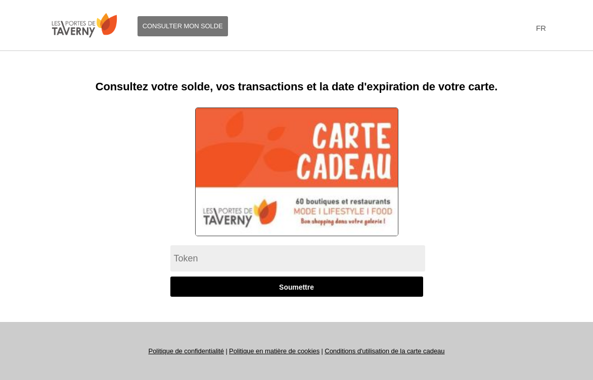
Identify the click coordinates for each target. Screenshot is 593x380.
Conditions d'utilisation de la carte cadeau (384, 351)
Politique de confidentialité (186, 351)
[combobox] (539, 28)
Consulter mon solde (183, 26)
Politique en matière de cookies (274, 351)
